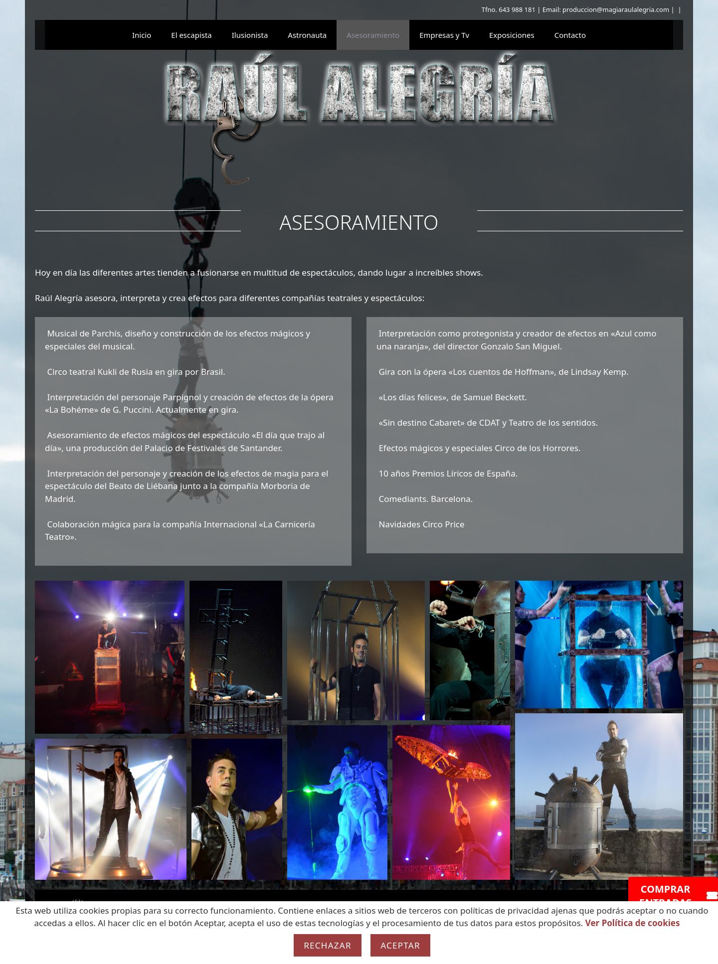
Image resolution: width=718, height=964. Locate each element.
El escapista (191, 35)
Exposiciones (512, 35)
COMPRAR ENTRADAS (678, 895)
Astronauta (307, 35)
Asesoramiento (373, 35)
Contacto (570, 35)
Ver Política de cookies (632, 923)
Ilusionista (250, 35)
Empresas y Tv (444, 35)
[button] (109, 657)
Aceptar (400, 945)
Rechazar (328, 945)
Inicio (141, 35)
